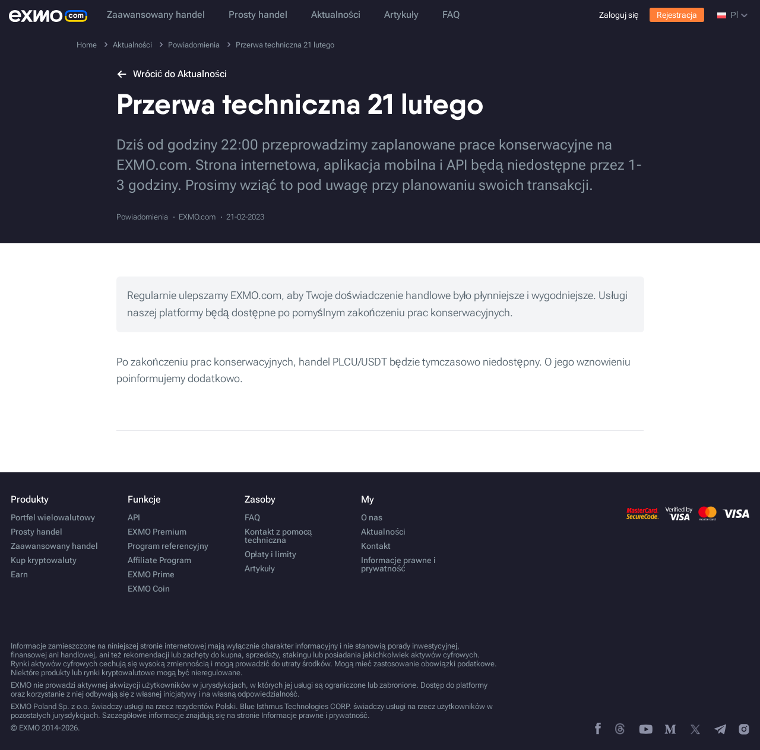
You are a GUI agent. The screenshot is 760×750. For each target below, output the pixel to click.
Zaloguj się (619, 15)
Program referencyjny (168, 546)
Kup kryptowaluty (44, 560)
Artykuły (401, 14)
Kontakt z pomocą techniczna (278, 535)
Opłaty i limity (270, 554)
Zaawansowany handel (156, 14)
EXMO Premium (157, 531)
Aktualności (335, 14)
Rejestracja (677, 15)
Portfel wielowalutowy (53, 517)
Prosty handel (258, 14)
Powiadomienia (142, 216)
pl (732, 15)
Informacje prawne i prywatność (398, 564)
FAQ (451, 14)
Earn (19, 574)
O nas (371, 517)
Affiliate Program (159, 560)
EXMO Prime (151, 574)
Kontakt (376, 546)
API (134, 517)
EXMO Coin (149, 588)
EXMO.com (197, 216)
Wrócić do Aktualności (171, 74)
